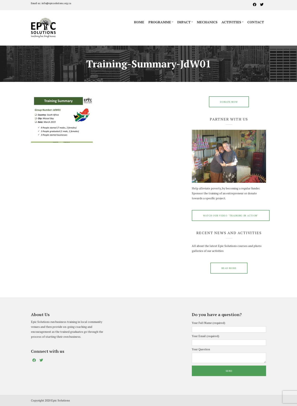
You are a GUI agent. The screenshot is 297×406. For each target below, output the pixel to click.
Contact (255, 22)
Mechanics (207, 22)
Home (139, 22)
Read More (229, 268)
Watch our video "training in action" (230, 215)
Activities (231, 22)
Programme (159, 22)
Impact (184, 22)
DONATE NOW (229, 101)
